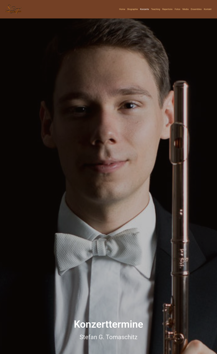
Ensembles (196, 9)
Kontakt (207, 9)
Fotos (177, 9)
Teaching (155, 9)
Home (122, 9)
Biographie (132, 9)
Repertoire (167, 9)
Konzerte (144, 9)
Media (186, 9)
